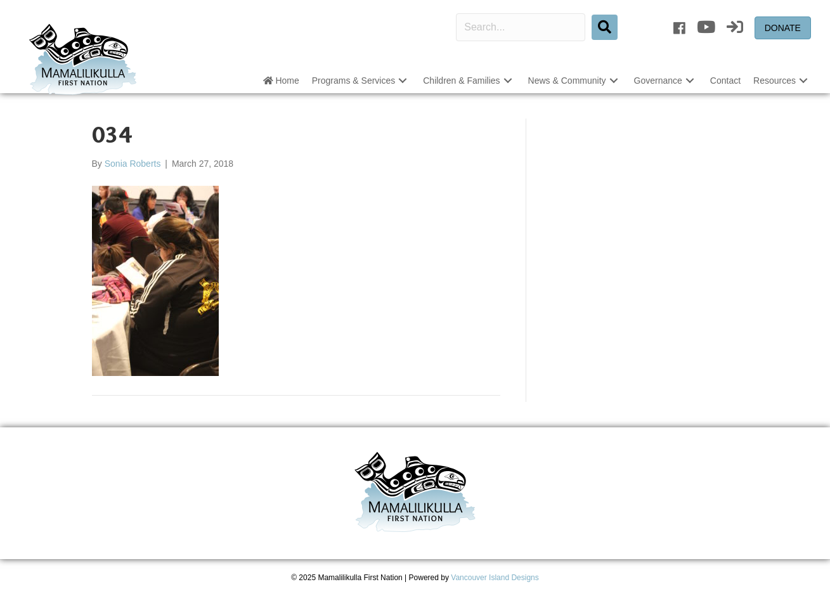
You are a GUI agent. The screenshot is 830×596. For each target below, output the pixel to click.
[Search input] (520, 27)
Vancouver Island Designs (495, 577)
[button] (402, 81)
